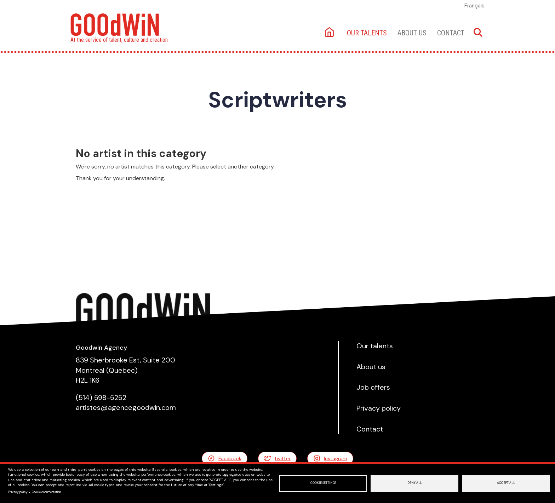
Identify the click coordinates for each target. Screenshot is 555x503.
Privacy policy (18, 492)
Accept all (506, 483)
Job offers (373, 387)
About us (412, 33)
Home (330, 32)
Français (474, 5)
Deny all (414, 483)
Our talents (367, 33)
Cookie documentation (46, 492)
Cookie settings (323, 483)
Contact (450, 33)
